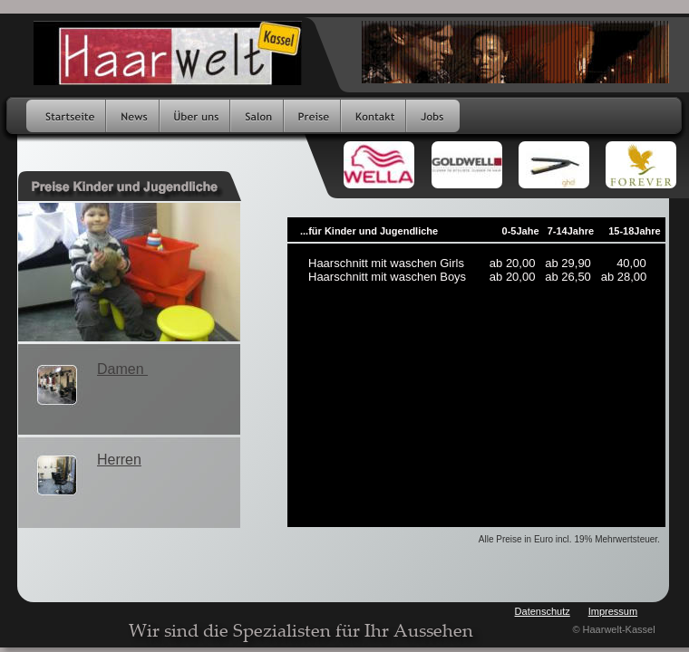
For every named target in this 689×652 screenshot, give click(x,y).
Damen (122, 369)
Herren (119, 459)
